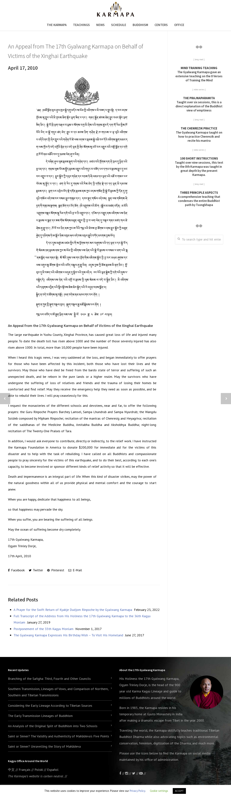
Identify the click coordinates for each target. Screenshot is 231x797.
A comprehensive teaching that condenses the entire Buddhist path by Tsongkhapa (199, 199)
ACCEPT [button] (179, 791)
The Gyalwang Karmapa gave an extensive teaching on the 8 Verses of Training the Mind (199, 74)
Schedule (118, 25)
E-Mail (75, 570)
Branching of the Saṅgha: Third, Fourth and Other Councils (49, 678)
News (100, 25)
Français (24, 769)
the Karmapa (148, 708)
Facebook (16, 570)
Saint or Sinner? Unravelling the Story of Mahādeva (44, 746)
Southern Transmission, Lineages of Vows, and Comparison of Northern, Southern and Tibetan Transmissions (58, 692)
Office (179, 25)
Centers (161, 25)
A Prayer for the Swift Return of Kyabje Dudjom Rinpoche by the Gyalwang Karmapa (73, 610)
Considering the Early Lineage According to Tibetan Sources (50, 705)
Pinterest (55, 570)
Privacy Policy (137, 791)
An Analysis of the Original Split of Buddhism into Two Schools (52, 726)
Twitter (36, 570)
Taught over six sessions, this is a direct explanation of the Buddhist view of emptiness (199, 104)
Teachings (81, 25)
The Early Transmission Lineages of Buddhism (40, 716)
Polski (39, 769)
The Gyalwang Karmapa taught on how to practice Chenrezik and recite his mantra (199, 134)
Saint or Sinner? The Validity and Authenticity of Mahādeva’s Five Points (58, 736)
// (135, 773)
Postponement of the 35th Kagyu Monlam (43, 629)
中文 (11, 769)
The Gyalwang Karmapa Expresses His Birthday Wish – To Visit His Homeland (68, 635)
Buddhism (140, 25)
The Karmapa (57, 25)
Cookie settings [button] (159, 791)
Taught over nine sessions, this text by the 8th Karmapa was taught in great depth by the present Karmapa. (199, 166)
